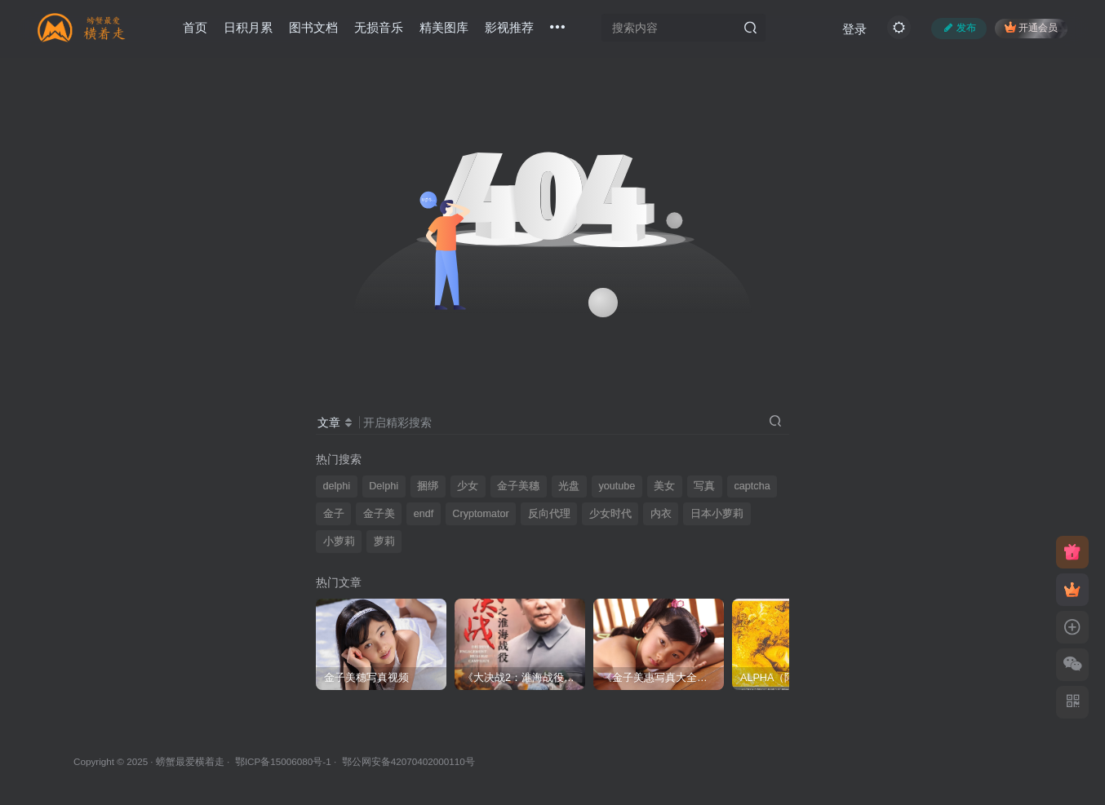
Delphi (383, 486)
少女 (467, 486)
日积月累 (248, 27)
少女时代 (610, 514)
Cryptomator (480, 514)
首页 (195, 27)
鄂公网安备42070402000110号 (408, 761)
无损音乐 (378, 27)
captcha (752, 486)
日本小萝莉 (716, 514)
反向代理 (549, 514)
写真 (704, 486)
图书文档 (313, 27)
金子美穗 (518, 486)
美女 (664, 486)
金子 (333, 514)
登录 (854, 29)
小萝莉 (339, 541)
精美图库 (443, 27)
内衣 (661, 514)
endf (424, 514)
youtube (616, 486)
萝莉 (384, 541)
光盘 (568, 486)
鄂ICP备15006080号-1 (283, 761)
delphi (337, 486)
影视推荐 (509, 27)
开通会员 (1031, 27)
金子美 (379, 514)
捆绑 (427, 486)
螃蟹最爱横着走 (190, 761)
